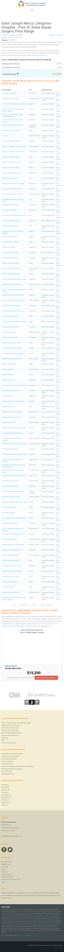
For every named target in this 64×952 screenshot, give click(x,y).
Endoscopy (15, 735)
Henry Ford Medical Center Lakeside (13, 300)
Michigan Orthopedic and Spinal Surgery (15, 385)
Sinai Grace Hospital (8, 513)
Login (3, 882)
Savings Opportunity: (13, 668)
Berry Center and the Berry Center (12, 194)
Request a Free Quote (55, 35)
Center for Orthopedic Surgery (11, 220)
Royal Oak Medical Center (10, 486)
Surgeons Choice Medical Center (12, 550)
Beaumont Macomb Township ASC (13, 183)
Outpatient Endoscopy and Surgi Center (14, 443)
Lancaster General (7, 764)
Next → (35, 605)
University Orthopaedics (9, 582)
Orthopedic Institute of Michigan (12, 433)
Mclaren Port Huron (8, 380)
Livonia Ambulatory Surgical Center (13, 353)
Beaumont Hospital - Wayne (11, 167)
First (14, 605)
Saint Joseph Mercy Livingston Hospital (26, 25)
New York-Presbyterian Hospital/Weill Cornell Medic (18, 766)
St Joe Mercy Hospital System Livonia (14, 534)
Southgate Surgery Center (10, 523)
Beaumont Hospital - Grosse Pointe (13, 151)
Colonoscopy (6, 735)
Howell (14, 35)
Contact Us (9, 874)
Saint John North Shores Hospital (12, 491)
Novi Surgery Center (8, 406)
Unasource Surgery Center (10, 576)
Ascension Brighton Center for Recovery (15, 104)
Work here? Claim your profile (12, 37)
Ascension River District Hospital (12, 125)
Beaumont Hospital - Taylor (10, 157)
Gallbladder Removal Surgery (11, 725)
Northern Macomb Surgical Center (13, 401)
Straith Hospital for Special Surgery (13, 544)
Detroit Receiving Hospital (10, 242)
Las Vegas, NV (6, 795)
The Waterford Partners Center (11, 566)
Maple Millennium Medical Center (12, 359)
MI (18, 35)
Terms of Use (16, 879)
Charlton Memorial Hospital (10, 756)
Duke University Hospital (9, 759)
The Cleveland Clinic (8, 774)
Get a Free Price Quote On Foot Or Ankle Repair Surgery (32, 631)
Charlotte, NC (6, 790)
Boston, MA (5, 787)
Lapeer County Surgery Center (11, 343)
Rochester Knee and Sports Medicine (13, 475)
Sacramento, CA (7, 802)
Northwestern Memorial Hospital (12, 769)
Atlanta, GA (5, 785)
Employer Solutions (8, 877)
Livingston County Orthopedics (12, 348)
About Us (4, 872)
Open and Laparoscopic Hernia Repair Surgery (16, 723)
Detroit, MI (19, 55)
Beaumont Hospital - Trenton (11, 162)
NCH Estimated (11, 666)
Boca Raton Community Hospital (12, 754)
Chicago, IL (5, 792)
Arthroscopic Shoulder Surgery (11, 733)
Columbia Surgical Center (10, 226)
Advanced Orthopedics (9, 93)
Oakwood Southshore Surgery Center (14, 428)
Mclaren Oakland (7, 374)
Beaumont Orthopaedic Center (11, 189)
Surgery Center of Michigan (10, 555)
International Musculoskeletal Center (13, 311)
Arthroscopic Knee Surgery (10, 730)
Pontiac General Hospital (10, 449)
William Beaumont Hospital (10, 592)
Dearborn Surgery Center (10, 236)
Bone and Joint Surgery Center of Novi (14, 215)
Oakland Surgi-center (8, 422)
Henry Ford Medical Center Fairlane (13, 295)
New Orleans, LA (7, 797)
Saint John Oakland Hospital (11, 497)
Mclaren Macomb (7, 369)
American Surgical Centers (10, 98)
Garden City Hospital (8, 247)
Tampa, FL (5, 805)
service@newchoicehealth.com (11, 836)
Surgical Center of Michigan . (11, 560)
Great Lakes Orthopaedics (10, 252)
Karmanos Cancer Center (10, 316)
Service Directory (7, 862)
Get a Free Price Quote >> (46, 678)
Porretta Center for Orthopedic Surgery (14, 454)
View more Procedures (9, 743)
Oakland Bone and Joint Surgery (12, 412)
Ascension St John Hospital (11, 130)
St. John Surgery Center (9, 539)
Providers (5, 867)
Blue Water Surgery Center (10, 205)
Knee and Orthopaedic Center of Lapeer (14, 321)
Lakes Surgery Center (8, 332)
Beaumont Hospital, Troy (10, 178)
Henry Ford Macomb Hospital (11, 284)
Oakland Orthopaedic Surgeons (12, 417)
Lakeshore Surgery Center (10, 337)
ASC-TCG (5, 136)
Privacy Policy (6, 879)
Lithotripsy (5, 738)
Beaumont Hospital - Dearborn (11, 141)
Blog (3, 869)
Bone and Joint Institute (9, 210)
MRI (3, 740)
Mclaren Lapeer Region (9, 364)
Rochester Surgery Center (10, 481)
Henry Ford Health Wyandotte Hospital (14, 279)
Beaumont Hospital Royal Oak (11, 173)
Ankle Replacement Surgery (10, 728)
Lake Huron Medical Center (10, 327)
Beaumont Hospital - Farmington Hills (14, 146)
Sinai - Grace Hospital (9, 507)
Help (3, 874)
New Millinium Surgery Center (11, 390)
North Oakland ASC (8, 396)
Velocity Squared (58, 947)
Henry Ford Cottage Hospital (11, 268)
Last (42, 605)
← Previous (22, 605)
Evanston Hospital (7, 761)
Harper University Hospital (10, 263)
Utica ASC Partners (8, 587)
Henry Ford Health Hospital (10, 274)
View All (49, 605)
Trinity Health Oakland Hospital (11, 571)
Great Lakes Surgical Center (10, 258)
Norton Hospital (7, 771)
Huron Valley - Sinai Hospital (11, 305)
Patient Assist (6, 864)
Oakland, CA (5, 800)
